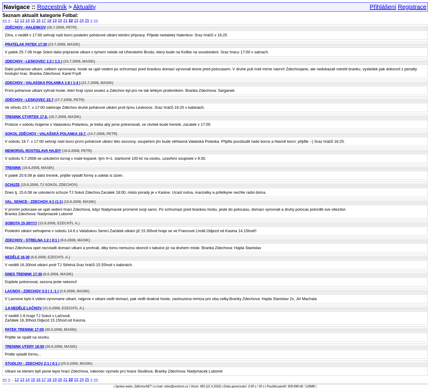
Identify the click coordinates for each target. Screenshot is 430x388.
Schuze (12, 185)
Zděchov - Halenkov (25, 27)
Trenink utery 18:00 (24, 346)
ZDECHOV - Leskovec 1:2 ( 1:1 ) (33, 61)
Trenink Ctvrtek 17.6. (26, 117)
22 (71, 20)
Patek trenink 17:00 (24, 330)
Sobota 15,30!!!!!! (21, 223)
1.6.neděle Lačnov (23, 308)
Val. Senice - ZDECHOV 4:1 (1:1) (34, 202)
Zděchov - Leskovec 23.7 (29, 100)
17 (44, 20)
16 (38, 20)
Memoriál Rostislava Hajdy (33, 151)
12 (17, 20)
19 (55, 20)
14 (27, 20)
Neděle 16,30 (17, 257)
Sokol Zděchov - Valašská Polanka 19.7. (45, 134)
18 (49, 20)
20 (60, 20)
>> (95, 20)
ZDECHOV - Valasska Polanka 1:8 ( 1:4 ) (42, 83)
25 (87, 20)
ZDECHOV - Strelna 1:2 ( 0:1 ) (32, 240)
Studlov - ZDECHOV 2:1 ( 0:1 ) (32, 363)
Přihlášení (383, 7)
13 (22, 20)
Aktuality (84, 7)
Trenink (13, 168)
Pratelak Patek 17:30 (26, 44)
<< (4, 20)
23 (76, 20)
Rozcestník (52, 7)
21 (65, 20)
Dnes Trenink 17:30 (23, 274)
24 (81, 20)
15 (33, 20)
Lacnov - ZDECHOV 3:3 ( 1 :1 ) (32, 291)
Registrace (412, 7)
